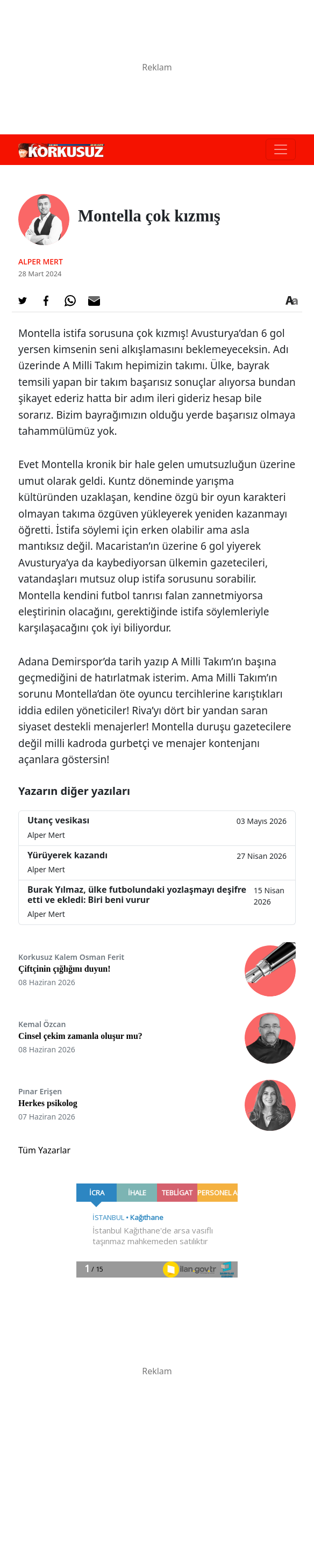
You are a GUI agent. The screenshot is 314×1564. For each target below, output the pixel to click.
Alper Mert (40, 261)
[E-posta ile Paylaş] (94, 301)
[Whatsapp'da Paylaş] (70, 301)
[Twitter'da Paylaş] (22, 301)
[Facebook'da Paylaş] (46, 301)
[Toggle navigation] (281, 149)
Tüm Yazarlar (44, 1150)
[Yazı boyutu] (291, 301)
